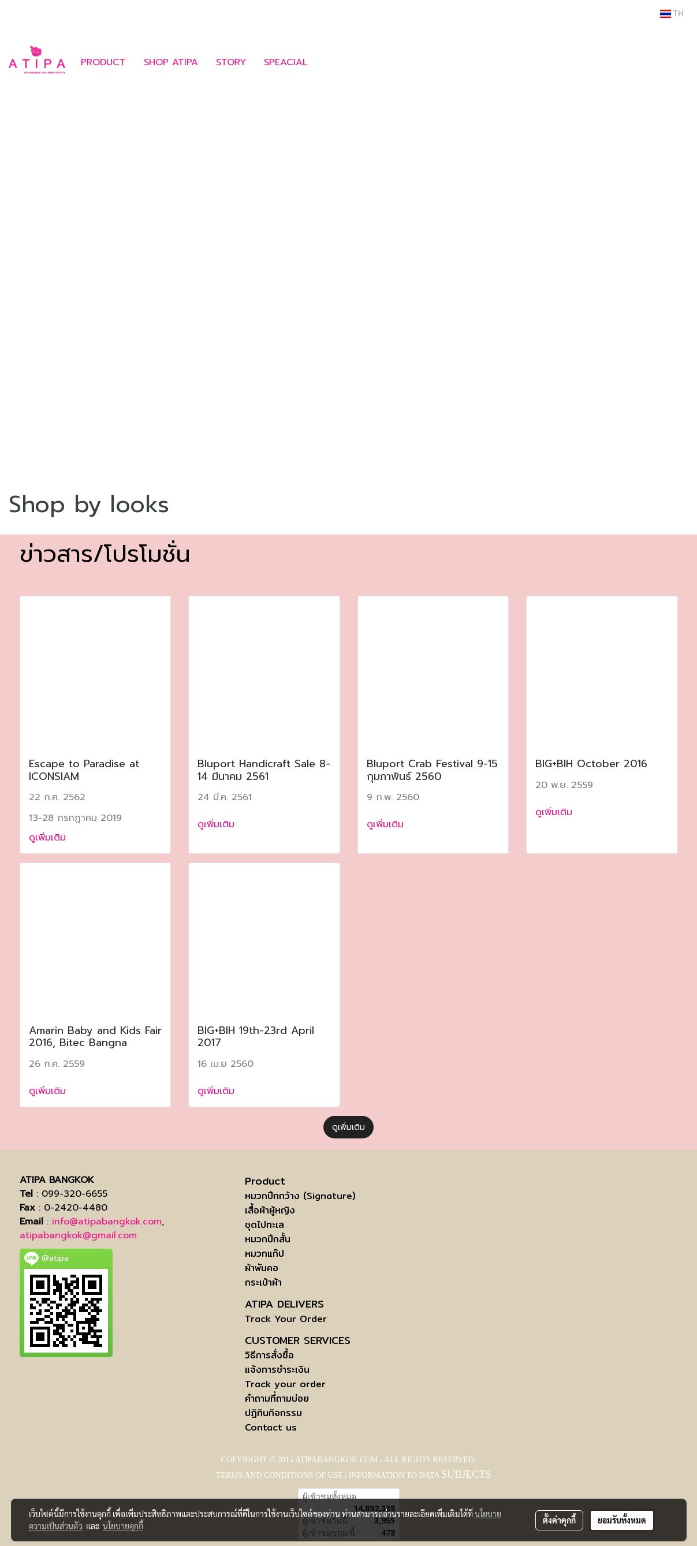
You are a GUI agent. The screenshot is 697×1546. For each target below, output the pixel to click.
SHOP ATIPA (171, 62)
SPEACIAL (286, 62)
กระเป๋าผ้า (263, 1282)
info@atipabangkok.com (107, 1221)
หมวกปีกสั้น (267, 1239)
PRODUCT (103, 62)
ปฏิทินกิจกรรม (273, 1413)
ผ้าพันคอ (261, 1268)
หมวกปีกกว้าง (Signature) (300, 1196)
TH (672, 14)
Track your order (285, 1384)
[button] (333, 62)
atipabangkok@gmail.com (78, 1235)
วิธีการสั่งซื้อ (269, 1355)
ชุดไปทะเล (264, 1225)
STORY (231, 62)
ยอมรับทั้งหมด (622, 1520)
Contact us (271, 1427)
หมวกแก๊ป (264, 1253)
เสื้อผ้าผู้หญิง (270, 1210)
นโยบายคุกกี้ (123, 1526)
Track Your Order (286, 1319)
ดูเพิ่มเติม (49, 838)
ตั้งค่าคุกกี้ (559, 1520)
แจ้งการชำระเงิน (277, 1369)
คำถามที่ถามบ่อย (277, 1398)
